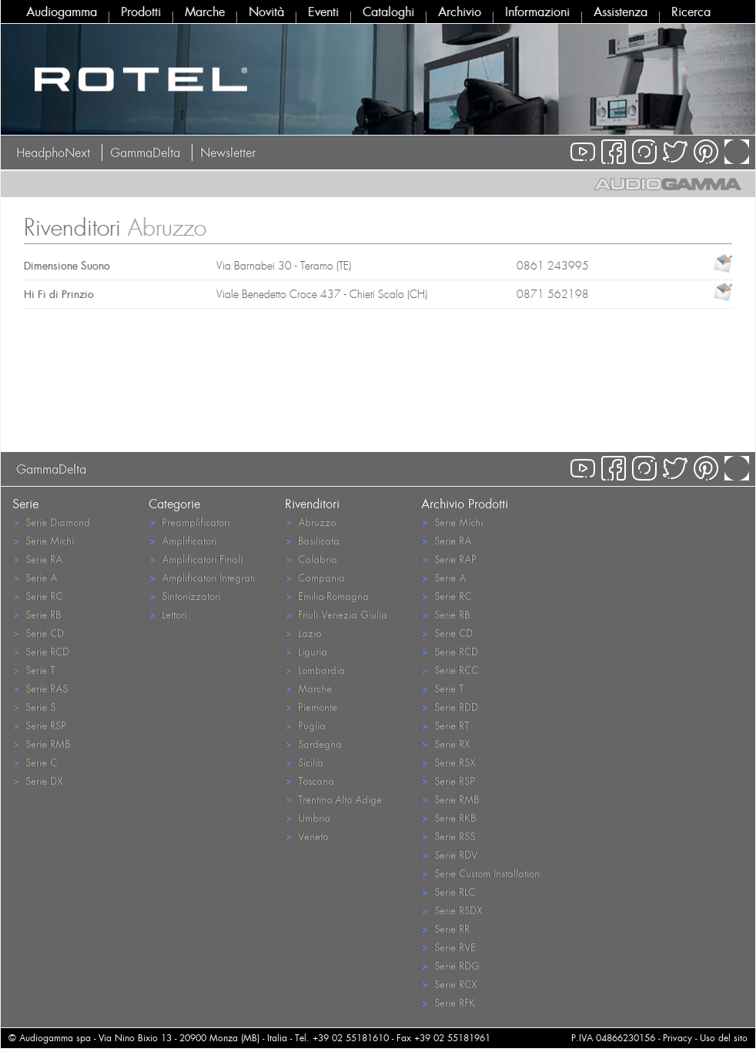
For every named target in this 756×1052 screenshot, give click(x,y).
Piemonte (311, 706)
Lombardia (315, 669)
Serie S (33, 706)
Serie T (33, 669)
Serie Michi (43, 540)
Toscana (309, 780)
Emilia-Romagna (327, 595)
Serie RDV (449, 854)
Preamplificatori (189, 521)
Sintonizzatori (184, 595)
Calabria (311, 558)
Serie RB (36, 614)
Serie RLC (448, 891)
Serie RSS (448, 836)
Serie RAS (40, 688)
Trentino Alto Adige (333, 799)
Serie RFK (448, 1002)
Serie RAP (449, 558)
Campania (315, 577)
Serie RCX (449, 984)
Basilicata (312, 540)
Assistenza (620, 11)
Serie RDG (450, 965)
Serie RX (445, 743)
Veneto (306, 836)
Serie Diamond (51, 521)
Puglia (305, 725)
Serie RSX (448, 762)
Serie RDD (449, 706)
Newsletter (228, 152)
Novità (266, 11)
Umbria (307, 817)
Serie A (34, 577)
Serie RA (37, 558)
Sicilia (304, 762)
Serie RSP (39, 725)
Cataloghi (388, 11)
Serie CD (38, 632)
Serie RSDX (451, 910)
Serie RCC (449, 669)
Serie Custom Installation (480, 873)
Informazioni (537, 11)
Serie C (34, 762)
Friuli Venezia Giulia (336, 614)
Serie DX (37, 780)
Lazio (303, 632)
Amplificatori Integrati (202, 577)
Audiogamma (61, 11)
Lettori (167, 614)
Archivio (459, 11)
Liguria (306, 651)
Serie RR (445, 928)
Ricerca (691, 11)
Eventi (323, 11)
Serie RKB (448, 817)
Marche (205, 11)
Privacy (677, 1037)
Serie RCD (40, 651)
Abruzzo (310, 521)
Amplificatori (182, 540)
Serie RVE (448, 947)
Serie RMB (41, 743)
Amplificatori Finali (196, 558)
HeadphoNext (53, 152)
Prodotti (141, 11)
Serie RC (37, 595)
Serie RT (445, 725)
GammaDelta (145, 152)
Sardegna (313, 743)
